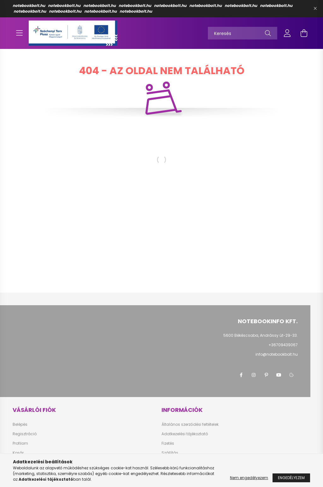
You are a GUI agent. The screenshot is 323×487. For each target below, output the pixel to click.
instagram (253, 375)
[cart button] (303, 33)
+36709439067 (283, 344)
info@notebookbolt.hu (276, 354)
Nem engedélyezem (249, 477)
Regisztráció (25, 434)
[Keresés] (242, 33)
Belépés (20, 424)
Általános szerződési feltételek (190, 424)
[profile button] (287, 33)
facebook (241, 375)
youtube (279, 375)
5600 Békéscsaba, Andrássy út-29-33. (260, 335)
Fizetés (168, 443)
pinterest (266, 375)
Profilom (20, 443)
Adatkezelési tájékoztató (185, 434)
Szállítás (170, 453)
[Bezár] (315, 8)
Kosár (18, 453)
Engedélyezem (291, 477)
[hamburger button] (19, 33)
